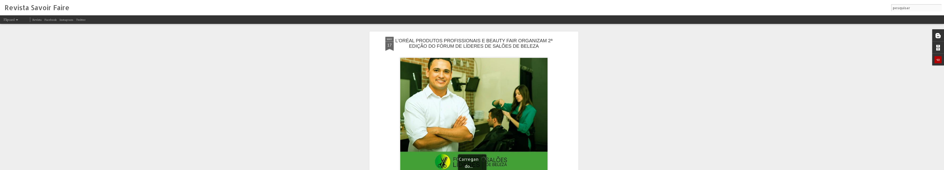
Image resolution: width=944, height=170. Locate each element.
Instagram (66, 19)
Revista (37, 19)
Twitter (81, 19)
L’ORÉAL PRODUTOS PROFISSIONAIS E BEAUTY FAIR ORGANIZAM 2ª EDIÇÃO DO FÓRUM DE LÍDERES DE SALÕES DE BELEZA (473, 43)
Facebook (50, 19)
